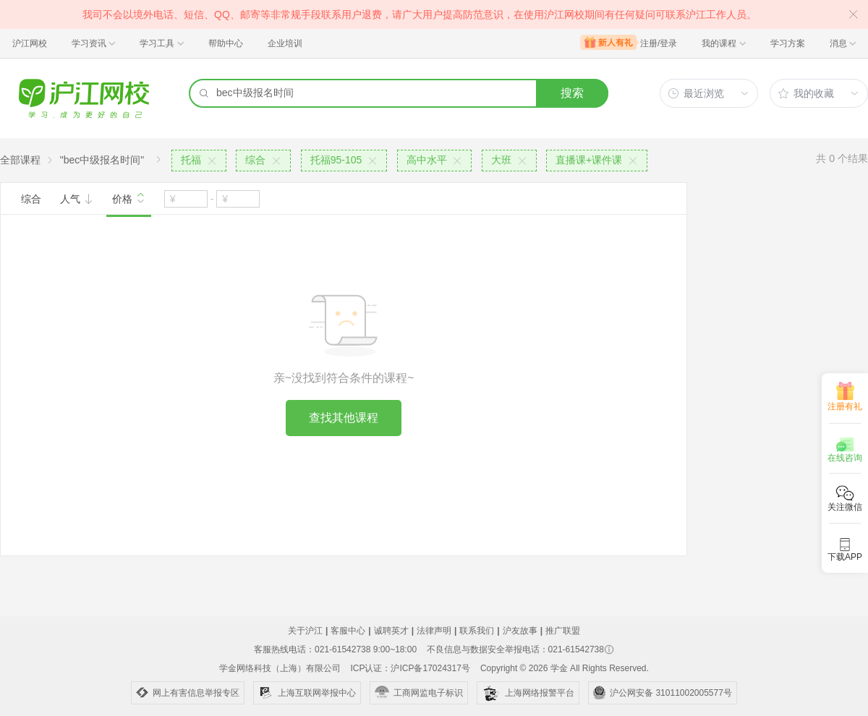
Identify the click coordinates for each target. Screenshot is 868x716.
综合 (31, 199)
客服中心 (348, 631)
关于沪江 (305, 631)
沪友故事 (520, 631)
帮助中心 (225, 43)
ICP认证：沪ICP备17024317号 (409, 668)
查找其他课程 (343, 418)
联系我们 (476, 631)
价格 (128, 197)
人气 (76, 199)
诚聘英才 (391, 631)
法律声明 (434, 631)
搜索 (572, 93)
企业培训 (285, 43)
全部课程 (20, 160)
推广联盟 (562, 631)
